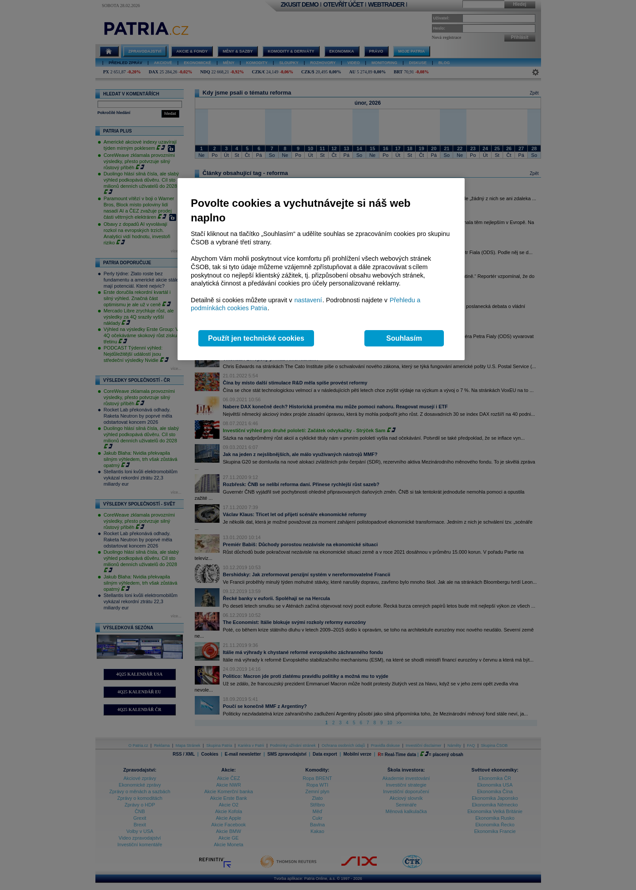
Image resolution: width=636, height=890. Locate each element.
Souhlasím (404, 338)
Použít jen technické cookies (256, 338)
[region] (321, 269)
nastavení (308, 300)
